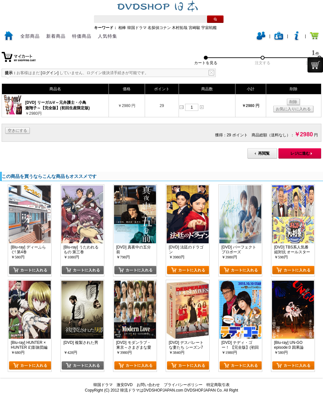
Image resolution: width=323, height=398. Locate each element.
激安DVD (124, 385)
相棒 (122, 27)
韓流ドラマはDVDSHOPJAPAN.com (151, 390)
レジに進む (300, 153)
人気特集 (107, 36)
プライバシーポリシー (183, 385)
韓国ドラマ (137, 27)
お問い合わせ (148, 385)
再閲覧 (264, 153)
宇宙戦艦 (209, 27)
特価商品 (81, 36)
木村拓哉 (179, 27)
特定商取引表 (218, 385)
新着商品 (56, 36)
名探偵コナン (159, 27)
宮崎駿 (194, 27)
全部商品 (30, 36)
